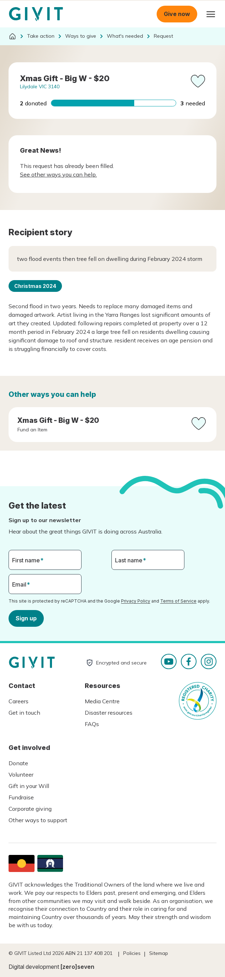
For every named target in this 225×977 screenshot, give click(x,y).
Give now (177, 13)
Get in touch (24, 712)
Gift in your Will (29, 785)
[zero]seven (77, 966)
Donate (18, 763)
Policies (132, 953)
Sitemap (158, 953)
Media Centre (102, 701)
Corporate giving (30, 808)
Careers (18, 701)
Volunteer (21, 774)
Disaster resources (108, 712)
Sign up (26, 618)
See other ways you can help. (58, 174)
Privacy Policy (135, 601)
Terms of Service (178, 601)
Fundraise (21, 797)
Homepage (36, 14)
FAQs (92, 724)
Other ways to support (38, 820)
